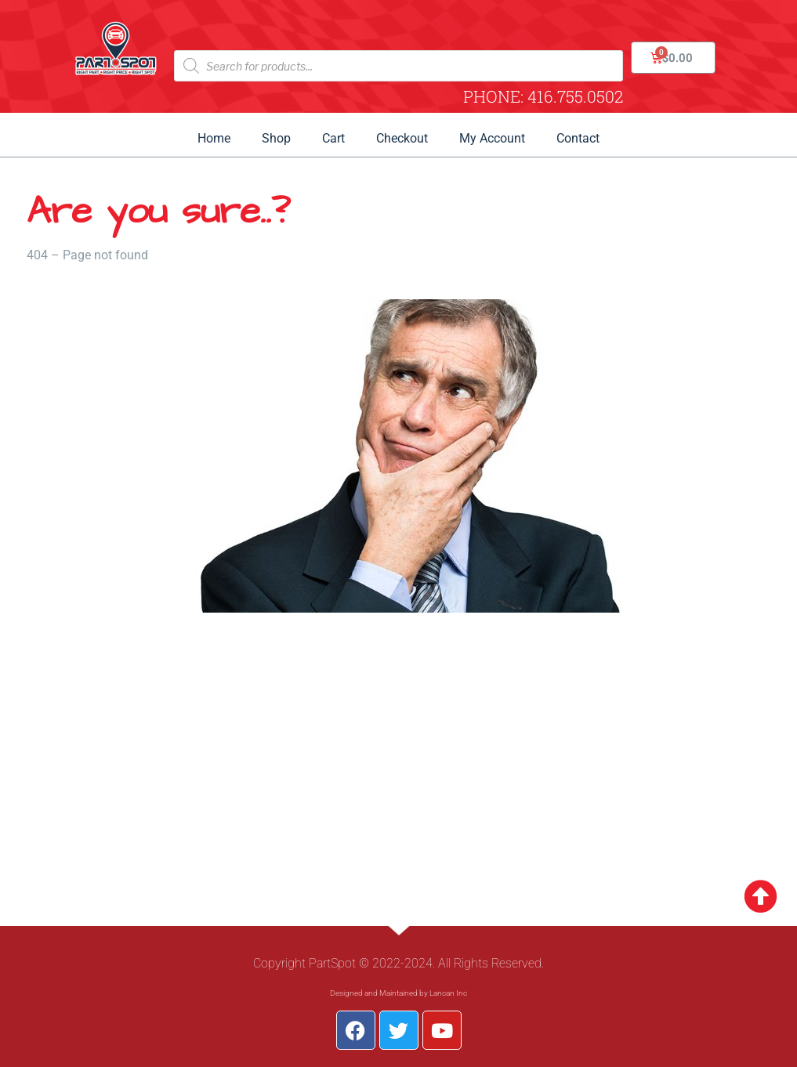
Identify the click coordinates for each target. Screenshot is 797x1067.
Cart (333, 138)
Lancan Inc (448, 993)
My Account (492, 138)
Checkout (402, 138)
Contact (578, 138)
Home (213, 138)
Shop (276, 138)
